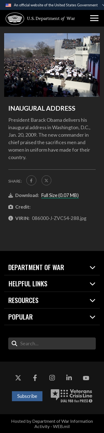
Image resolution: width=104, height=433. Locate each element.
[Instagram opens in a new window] (52, 378)
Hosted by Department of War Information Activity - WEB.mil (52, 423)
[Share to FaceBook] (31, 180)
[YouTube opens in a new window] (86, 378)
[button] (94, 18)
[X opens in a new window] (18, 378)
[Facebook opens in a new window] (35, 378)
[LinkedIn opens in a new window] (69, 378)
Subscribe (27, 396)
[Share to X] (47, 180)
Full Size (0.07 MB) (60, 195)
